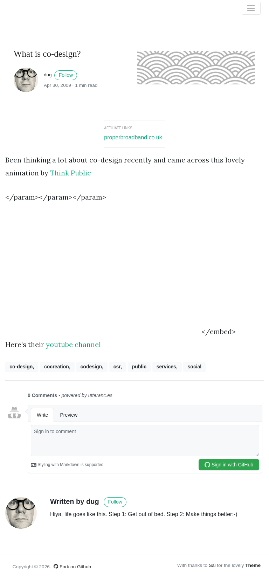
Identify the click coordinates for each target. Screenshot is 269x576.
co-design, (21, 366)
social (195, 366)
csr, (117, 366)
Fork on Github (72, 566)
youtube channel (73, 344)
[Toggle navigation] (251, 8)
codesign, (92, 366)
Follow (66, 75)
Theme (253, 565)
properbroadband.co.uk (133, 137)
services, (167, 366)
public (139, 366)
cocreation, (57, 366)
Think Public (70, 172)
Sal (212, 565)
